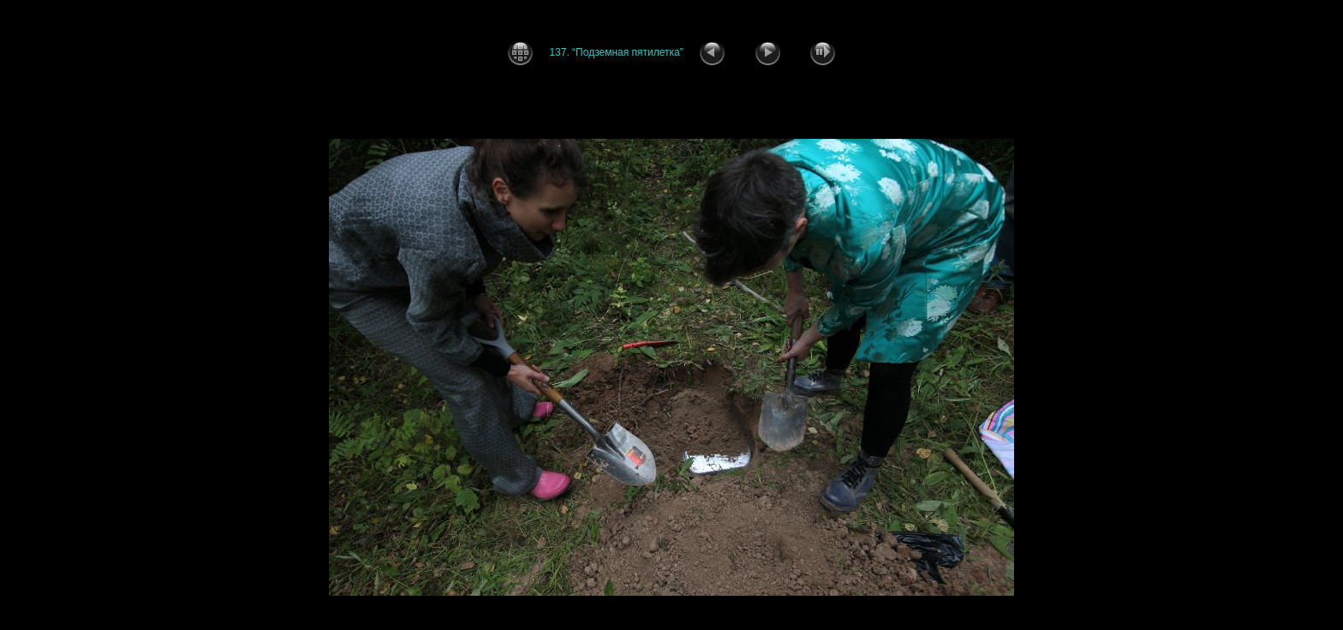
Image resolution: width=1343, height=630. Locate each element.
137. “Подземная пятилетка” (616, 52)
